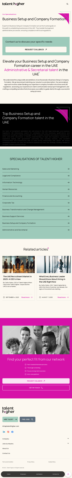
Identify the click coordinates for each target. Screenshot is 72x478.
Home (8, 474)
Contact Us (56, 474)
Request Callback (36, 50)
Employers (23, 474)
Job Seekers (39, 474)
